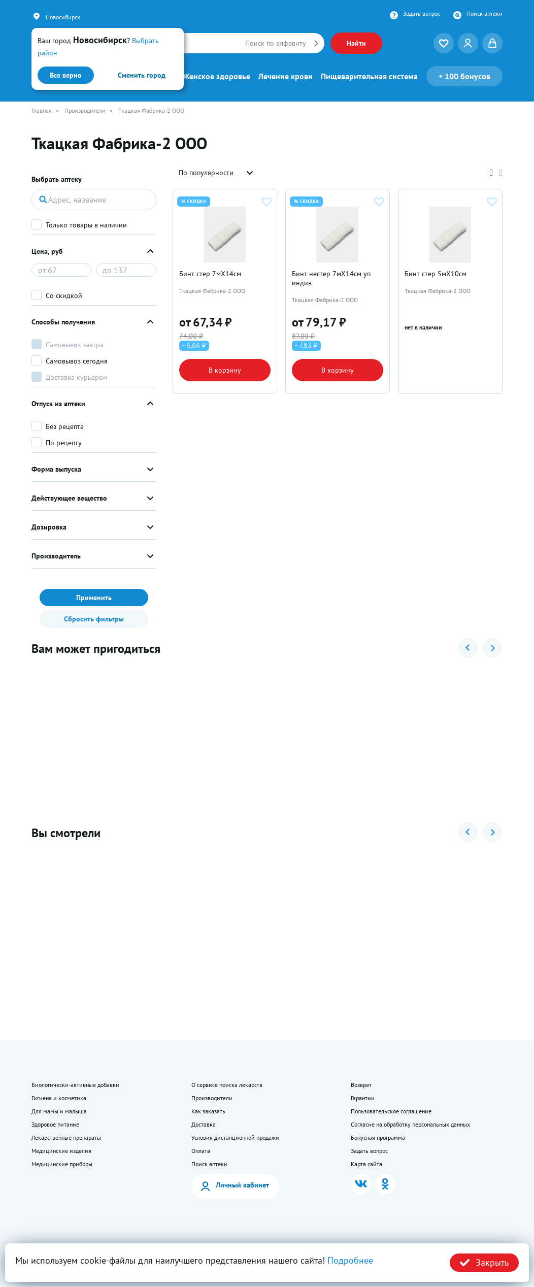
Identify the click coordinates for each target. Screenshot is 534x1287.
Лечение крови (285, 76)
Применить (94, 597)
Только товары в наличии (86, 224)
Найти (356, 43)
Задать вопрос (421, 13)
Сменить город (141, 75)
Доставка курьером (77, 377)
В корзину (225, 370)
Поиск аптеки (484, 13)
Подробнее (350, 1260)
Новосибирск (63, 17)
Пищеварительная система (369, 76)
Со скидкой (64, 295)
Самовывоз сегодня (77, 361)
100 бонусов (464, 76)
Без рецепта (65, 426)
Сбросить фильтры (94, 618)
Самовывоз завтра (75, 344)
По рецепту (64, 442)
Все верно (66, 75)
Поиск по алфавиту (275, 43)
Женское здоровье (216, 76)
